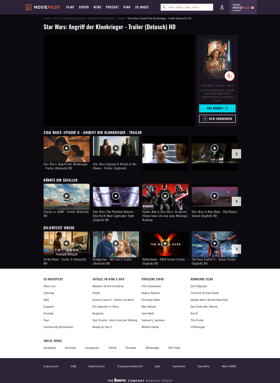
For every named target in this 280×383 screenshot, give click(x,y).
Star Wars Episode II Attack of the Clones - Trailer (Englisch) (114, 166)
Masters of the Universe (108, 286)
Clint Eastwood (151, 286)
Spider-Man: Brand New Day (209, 300)
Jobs (157, 366)
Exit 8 (194, 313)
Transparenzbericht (130, 366)
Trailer (121, 18)
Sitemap (49, 293)
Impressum (51, 366)
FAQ (46, 300)
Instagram (92, 348)
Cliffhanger (198, 327)
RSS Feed (174, 348)
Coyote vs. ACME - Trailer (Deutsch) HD (66, 214)
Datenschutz (96, 366)
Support (49, 306)
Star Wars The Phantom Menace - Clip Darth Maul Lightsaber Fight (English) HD (114, 216)
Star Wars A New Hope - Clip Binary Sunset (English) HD (214, 214)
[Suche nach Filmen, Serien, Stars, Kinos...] (186, 7)
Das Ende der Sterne (204, 306)
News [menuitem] (97, 7)
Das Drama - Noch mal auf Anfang (115, 320)
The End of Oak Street (205, 293)
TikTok (112, 348)
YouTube (70, 348)
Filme (57, 18)
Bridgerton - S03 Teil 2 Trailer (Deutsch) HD (112, 261)
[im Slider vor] (236, 153)
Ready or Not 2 (102, 327)
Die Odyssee (199, 286)
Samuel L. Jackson (153, 320)
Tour (46, 320)
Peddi (96, 293)
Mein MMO (229, 366)
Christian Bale (151, 300)
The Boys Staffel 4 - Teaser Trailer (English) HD (214, 261)
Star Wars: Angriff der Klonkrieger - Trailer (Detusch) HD (66, 166)
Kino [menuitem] (126, 7)
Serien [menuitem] (84, 7)
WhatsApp (152, 348)
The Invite (197, 320)
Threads (131, 348)
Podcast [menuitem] (112, 7)
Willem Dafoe (150, 327)
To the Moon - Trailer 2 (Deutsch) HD (65, 261)
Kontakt (48, 313)
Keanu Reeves (151, 293)
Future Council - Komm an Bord (113, 300)
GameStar (179, 366)
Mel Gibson (149, 306)
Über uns (50, 286)
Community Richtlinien (58, 327)
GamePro (204, 366)
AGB (73, 366)
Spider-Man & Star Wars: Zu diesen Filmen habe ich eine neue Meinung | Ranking (165, 216)
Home (47, 18)
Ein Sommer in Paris (106, 306)
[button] (217, 119)
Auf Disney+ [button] (217, 108)
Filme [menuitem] (70, 7)
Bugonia (98, 313)
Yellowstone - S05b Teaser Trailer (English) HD (163, 261)
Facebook (50, 348)
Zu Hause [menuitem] (142, 7)
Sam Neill (148, 313)
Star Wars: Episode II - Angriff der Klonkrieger (89, 18)
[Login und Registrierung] (222, 7)
